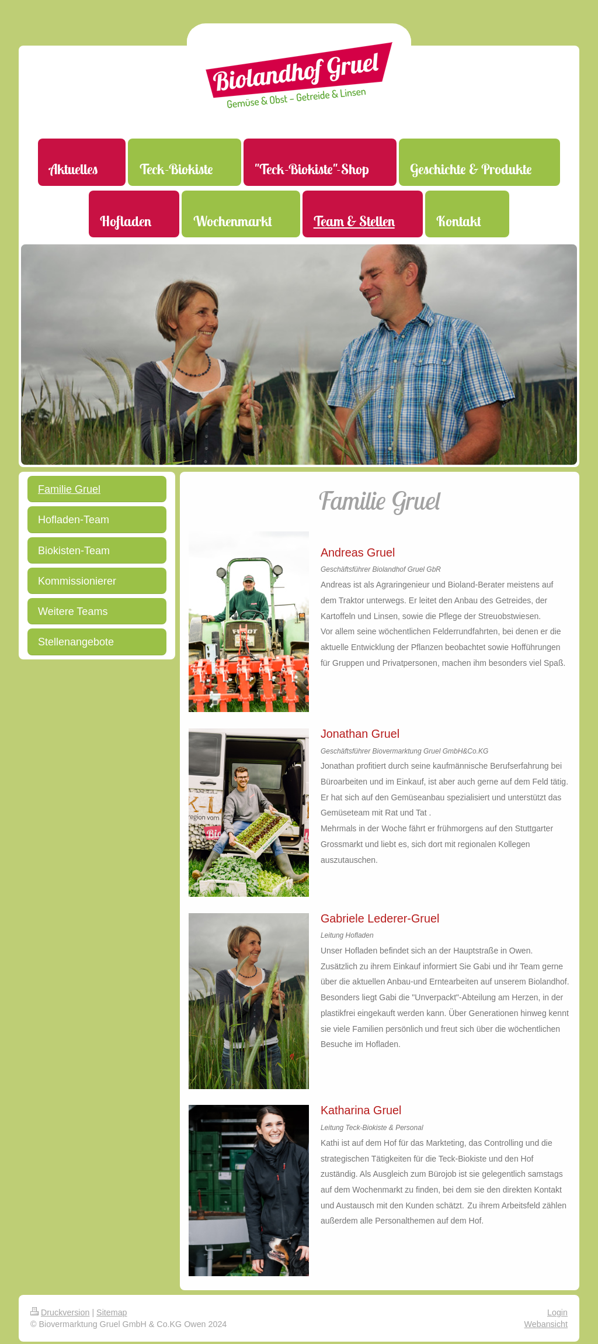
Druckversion (59, 1312)
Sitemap (111, 1312)
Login (557, 1312)
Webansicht (546, 1324)
